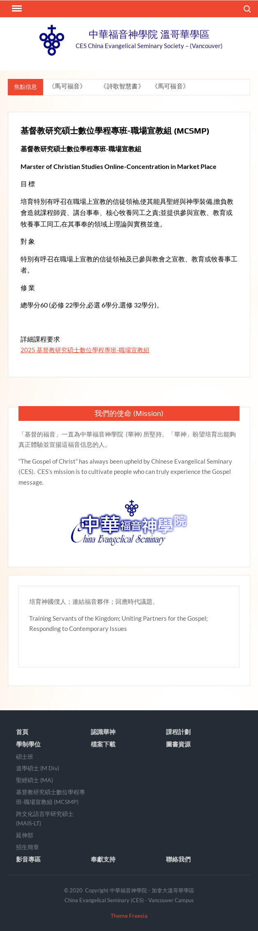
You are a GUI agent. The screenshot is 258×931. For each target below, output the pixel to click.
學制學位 (28, 744)
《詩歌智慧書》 (123, 86)
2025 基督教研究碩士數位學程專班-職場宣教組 (85, 349)
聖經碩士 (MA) (34, 779)
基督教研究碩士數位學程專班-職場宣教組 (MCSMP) (50, 796)
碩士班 (24, 756)
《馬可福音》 (68, 86)
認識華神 (103, 731)
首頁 (22, 731)
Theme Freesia (129, 915)
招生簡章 (27, 846)
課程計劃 (178, 731)
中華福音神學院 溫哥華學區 (149, 34)
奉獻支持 (103, 859)
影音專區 (28, 859)
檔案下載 (103, 744)
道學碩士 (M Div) (37, 768)
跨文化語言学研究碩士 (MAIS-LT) (45, 818)
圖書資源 (178, 744)
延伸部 (24, 835)
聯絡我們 (178, 859)
